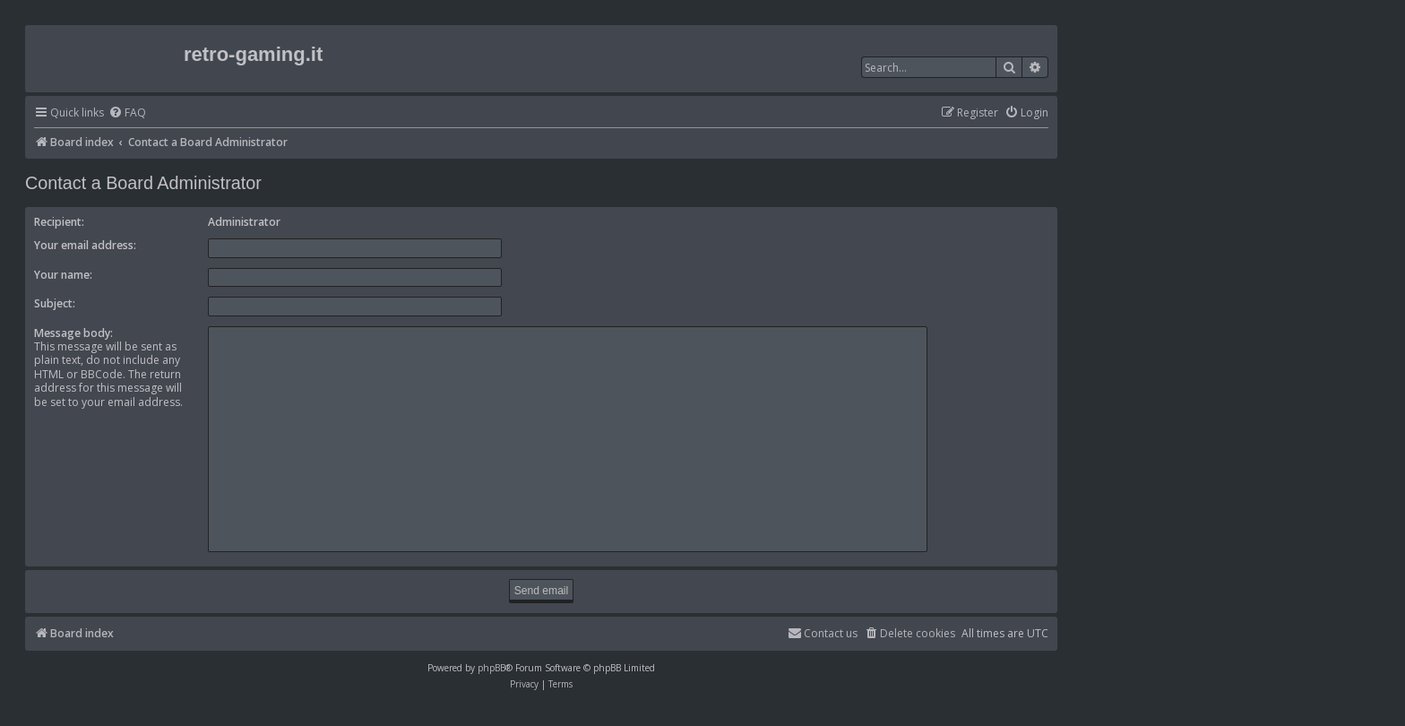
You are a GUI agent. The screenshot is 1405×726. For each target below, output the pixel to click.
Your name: (63, 274)
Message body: (73, 333)
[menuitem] (127, 113)
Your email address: (85, 245)
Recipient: (59, 221)
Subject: (54, 303)
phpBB (491, 667)
